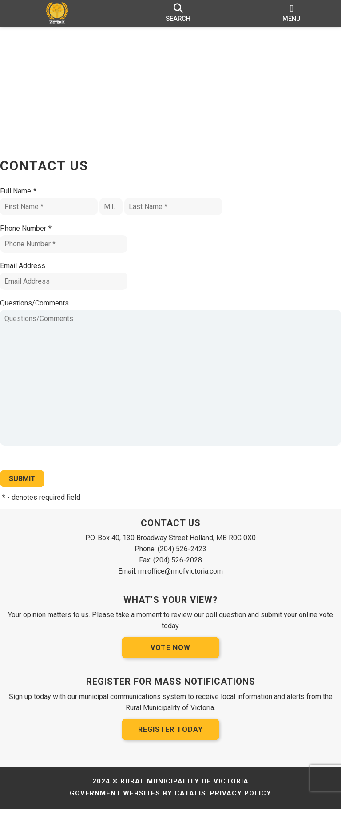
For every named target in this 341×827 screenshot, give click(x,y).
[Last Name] (182, 215)
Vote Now (170, 665)
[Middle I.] (119, 215)
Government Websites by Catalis (138, 811)
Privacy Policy (240, 811)
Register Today (170, 747)
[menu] (291, 13)
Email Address (31, 274)
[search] (178, 13)
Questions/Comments (43, 312)
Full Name (27, 200)
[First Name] (58, 215)
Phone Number (34, 237)
